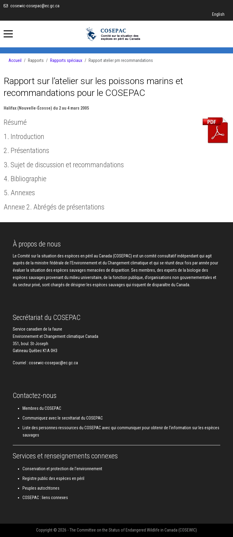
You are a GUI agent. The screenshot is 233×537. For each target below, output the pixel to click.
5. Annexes (19, 193)
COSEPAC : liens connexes (45, 497)
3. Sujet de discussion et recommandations (64, 165)
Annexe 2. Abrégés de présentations (54, 207)
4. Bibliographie (25, 179)
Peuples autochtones (40, 488)
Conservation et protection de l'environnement (62, 468)
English (218, 14)
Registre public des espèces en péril (53, 478)
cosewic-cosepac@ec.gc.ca (34, 5)
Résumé (15, 122)
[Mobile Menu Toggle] (8, 34)
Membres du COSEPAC (41, 408)
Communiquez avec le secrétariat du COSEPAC (62, 418)
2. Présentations (26, 150)
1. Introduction (24, 136)
